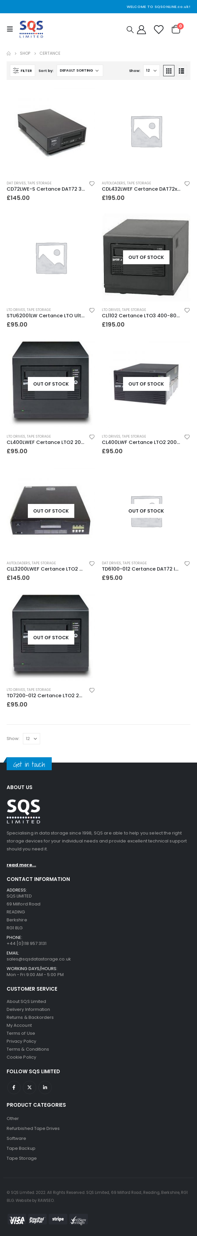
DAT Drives (16, 183)
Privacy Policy (21, 1041)
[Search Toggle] (130, 29)
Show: (134, 70)
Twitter (29, 1087)
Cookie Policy (21, 1057)
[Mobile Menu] (12, 29)
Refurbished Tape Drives (33, 1128)
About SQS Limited (26, 1001)
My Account (19, 1025)
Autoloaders (113, 183)
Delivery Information (28, 1009)
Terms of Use (21, 1033)
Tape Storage (39, 183)
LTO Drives (16, 309)
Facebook (14, 1087)
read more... (21, 865)
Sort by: (45, 70)
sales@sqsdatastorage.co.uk (39, 959)
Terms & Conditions (28, 1049)
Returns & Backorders (30, 1017)
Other (13, 1118)
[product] (51, 131)
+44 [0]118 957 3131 (26, 943)
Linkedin (45, 1087)
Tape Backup (21, 1148)
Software (17, 1138)
